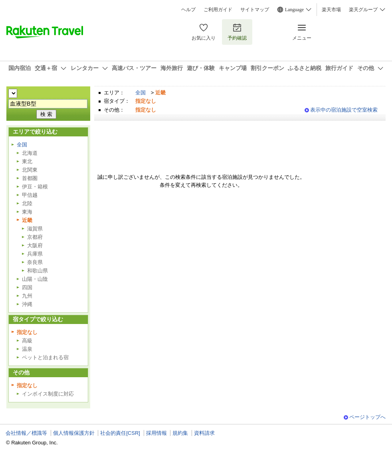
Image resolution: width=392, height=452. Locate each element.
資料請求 (204, 433)
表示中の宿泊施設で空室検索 (344, 110)
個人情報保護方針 (74, 433)
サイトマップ (254, 9)
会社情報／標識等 (26, 433)
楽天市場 (331, 9)
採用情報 (156, 433)
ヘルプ (188, 9)
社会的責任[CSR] (120, 433)
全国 (140, 93)
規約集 (180, 433)
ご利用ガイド (218, 9)
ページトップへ (367, 417)
